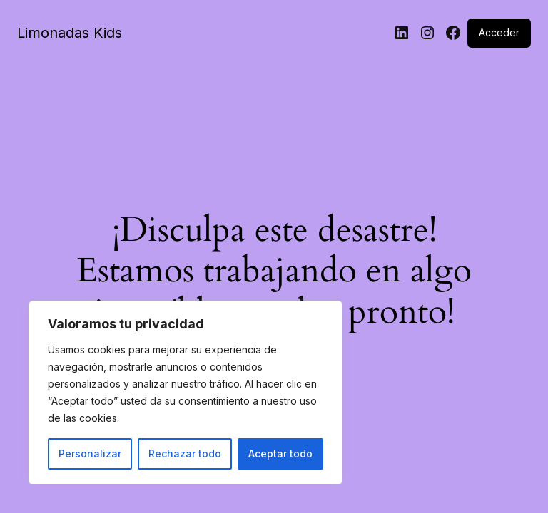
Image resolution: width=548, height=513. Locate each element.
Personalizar (90, 453)
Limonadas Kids (69, 32)
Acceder (499, 32)
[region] (185, 392)
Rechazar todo (184, 453)
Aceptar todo (280, 453)
